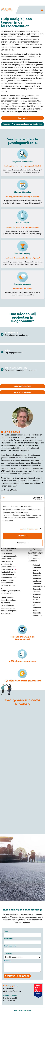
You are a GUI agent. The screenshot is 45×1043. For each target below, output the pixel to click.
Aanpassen (22, 543)
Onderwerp (8, 953)
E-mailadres (8, 938)
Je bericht (7, 961)
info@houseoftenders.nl (12, 991)
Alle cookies (22, 536)
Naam (6, 931)
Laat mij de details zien (29, 529)
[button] (42, 10)
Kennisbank (27, 1010)
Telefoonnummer (10, 946)
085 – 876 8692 (8, 988)
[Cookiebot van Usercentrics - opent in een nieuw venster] (32, 498)
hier (15, 569)
